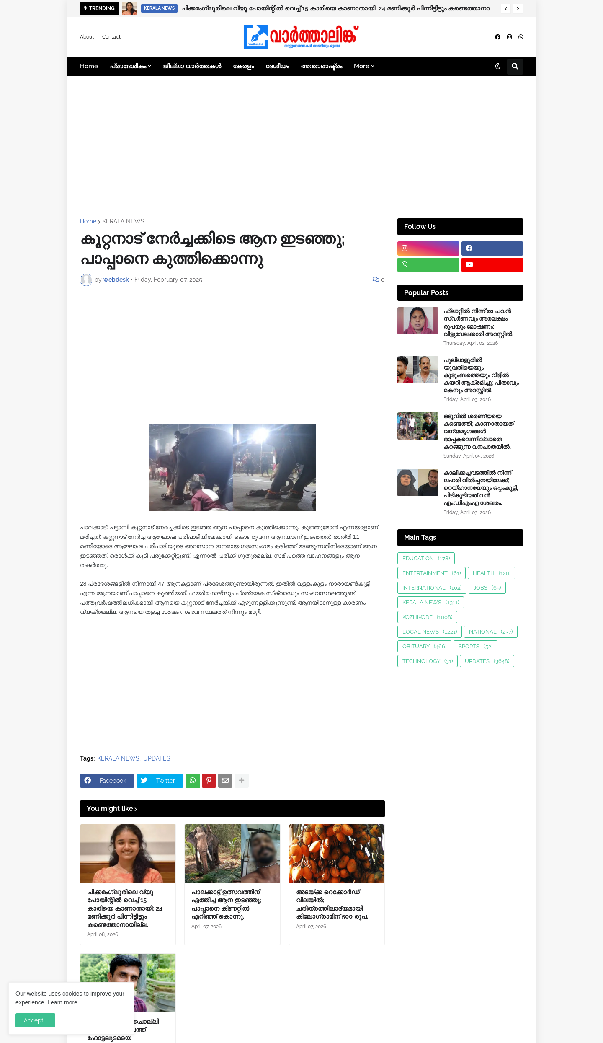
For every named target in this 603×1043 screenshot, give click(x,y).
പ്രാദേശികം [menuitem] (128, 66)
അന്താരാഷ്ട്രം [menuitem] (321, 66)
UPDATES (156, 758)
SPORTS (475, 646)
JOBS (487, 587)
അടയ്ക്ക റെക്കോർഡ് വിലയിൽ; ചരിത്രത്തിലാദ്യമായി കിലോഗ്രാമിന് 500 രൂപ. (332, 904)
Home (88, 221)
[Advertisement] (301, 147)
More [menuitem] (361, 66)
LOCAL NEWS (429, 631)
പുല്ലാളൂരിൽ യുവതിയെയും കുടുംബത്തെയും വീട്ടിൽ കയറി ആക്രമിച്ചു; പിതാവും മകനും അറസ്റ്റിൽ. (481, 375)
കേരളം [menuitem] (243, 66)
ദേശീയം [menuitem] (277, 66)
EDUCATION (426, 558)
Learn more (62, 1002)
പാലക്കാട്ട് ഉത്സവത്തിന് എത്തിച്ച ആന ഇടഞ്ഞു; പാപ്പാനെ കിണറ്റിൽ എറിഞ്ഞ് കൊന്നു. (226, 904)
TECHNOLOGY (427, 661)
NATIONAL (491, 631)
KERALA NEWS (123, 221)
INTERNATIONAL (431, 587)
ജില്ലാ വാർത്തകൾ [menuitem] (192, 66)
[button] (506, 9)
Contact (111, 37)
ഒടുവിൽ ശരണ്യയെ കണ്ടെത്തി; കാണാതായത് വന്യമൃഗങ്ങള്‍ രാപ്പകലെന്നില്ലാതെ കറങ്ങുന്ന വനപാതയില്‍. (478, 431)
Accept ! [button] (35, 1020)
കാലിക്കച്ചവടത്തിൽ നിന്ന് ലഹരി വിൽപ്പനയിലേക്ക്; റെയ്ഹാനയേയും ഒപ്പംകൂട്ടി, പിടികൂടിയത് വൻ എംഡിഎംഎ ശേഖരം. (480, 488)
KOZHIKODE (427, 617)
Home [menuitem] (89, 66)
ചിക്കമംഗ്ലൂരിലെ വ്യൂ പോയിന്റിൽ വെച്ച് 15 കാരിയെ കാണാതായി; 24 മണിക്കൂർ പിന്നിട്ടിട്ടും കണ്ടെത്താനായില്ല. (339, 8)
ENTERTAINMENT (431, 573)
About (87, 37)
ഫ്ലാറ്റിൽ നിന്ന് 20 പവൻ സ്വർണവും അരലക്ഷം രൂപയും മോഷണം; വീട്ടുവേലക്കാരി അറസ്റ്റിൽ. (478, 322)
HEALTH (491, 573)
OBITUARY (424, 646)
